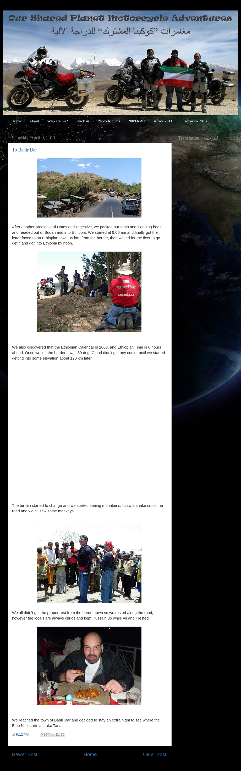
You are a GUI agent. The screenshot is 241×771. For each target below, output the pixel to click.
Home (16, 121)
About (34, 121)
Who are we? (57, 121)
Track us (83, 121)
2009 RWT (136, 121)
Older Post (154, 754)
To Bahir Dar (24, 150)
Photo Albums (109, 121)
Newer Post (24, 754)
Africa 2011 (163, 121)
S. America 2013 (193, 121)
